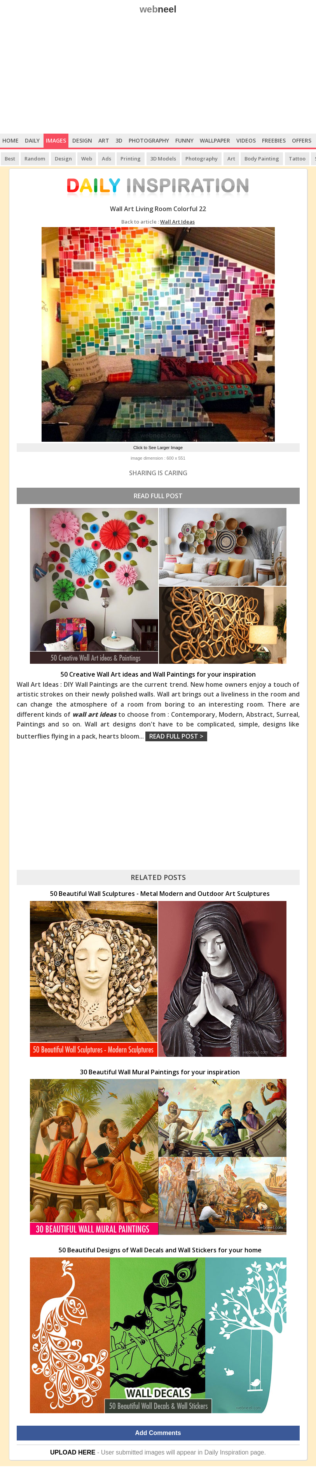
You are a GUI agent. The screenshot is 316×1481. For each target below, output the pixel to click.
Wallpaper (215, 140)
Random (34, 158)
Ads (106, 158)
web (158, 9)
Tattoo (297, 158)
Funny (184, 140)
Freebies (274, 140)
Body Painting (261, 158)
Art (103, 140)
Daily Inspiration (226, 1452)
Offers (301, 140)
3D (118, 140)
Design (82, 140)
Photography (149, 140)
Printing (130, 158)
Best (10, 158)
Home (10, 140)
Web (86, 158)
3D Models (163, 158)
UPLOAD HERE (72, 1452)
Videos (246, 140)
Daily (32, 140)
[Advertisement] (158, 75)
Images (56, 140)
